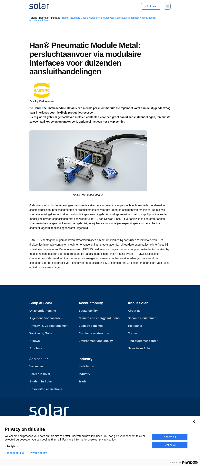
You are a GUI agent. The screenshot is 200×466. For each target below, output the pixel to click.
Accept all (170, 437)
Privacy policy (38, 452)
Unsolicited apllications (45, 389)
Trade (82, 381)
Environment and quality (96, 340)
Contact (133, 333)
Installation (86, 366)
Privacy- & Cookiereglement (48, 325)
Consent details (14, 452)
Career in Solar (39, 374)
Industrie (55, 17)
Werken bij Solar (40, 333)
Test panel (135, 325)
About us (134, 310)
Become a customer (142, 318)
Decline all (170, 445)
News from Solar (139, 348)
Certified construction (94, 333)
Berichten (44, 17)
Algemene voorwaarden (46, 318)
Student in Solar (40, 381)
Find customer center (143, 340)
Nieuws (34, 340)
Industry (84, 374)
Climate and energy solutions (99, 318)
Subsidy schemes (91, 325)
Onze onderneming (42, 310)
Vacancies (36, 366)
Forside (33, 17)
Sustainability (88, 310)
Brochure (36, 348)
